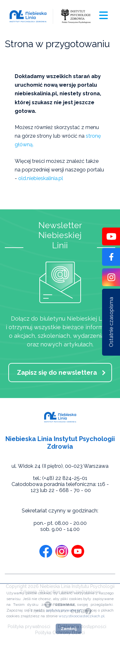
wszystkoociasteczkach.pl (81, 616)
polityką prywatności (64, 610)
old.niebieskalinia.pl (40, 178)
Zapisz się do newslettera (57, 372)
